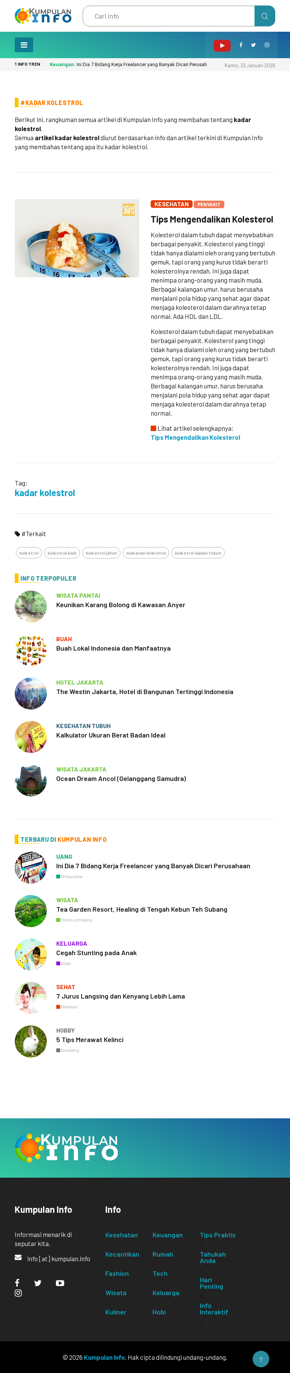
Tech (160, 1273)
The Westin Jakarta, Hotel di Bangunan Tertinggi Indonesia (144, 691)
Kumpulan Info (104, 1357)
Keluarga (166, 1292)
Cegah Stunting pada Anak (96, 952)
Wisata (115, 1292)
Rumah (163, 1254)
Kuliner (115, 1312)
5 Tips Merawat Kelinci (89, 1039)
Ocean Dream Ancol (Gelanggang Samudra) (121, 778)
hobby (65, 1030)
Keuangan (168, 1235)
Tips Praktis (218, 1235)
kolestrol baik (62, 552)
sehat (65, 986)
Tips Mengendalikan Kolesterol (212, 218)
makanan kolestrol (146, 552)
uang (64, 856)
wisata (67, 899)
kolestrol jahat (101, 552)
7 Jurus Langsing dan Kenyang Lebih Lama (120, 996)
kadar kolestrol (45, 492)
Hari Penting (211, 1283)
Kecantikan (122, 1254)
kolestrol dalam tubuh (198, 552)
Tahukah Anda (213, 1257)
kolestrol (29, 552)
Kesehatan (171, 203)
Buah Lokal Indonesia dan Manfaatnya (113, 648)
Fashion (117, 1273)
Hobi (159, 1312)
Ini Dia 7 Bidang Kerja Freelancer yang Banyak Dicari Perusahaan (132, 64)
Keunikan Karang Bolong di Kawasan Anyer (120, 604)
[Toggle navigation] (24, 44)
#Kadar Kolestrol (51, 102)
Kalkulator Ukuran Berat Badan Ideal (110, 735)
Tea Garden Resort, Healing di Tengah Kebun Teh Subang (141, 909)
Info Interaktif (214, 1308)
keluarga (71, 943)
